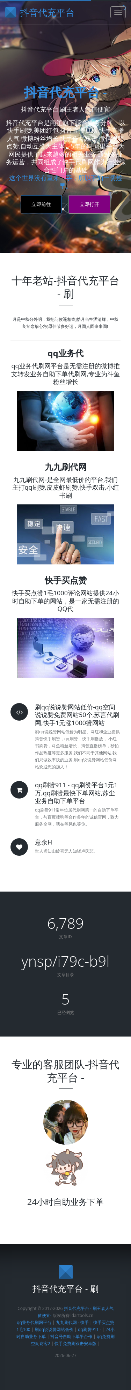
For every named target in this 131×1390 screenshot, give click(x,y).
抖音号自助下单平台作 (71, 1336)
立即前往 (41, 204)
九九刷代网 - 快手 (72, 1322)
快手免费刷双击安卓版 (75, 1343)
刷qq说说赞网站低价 (54, 1329)
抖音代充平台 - (65, 92)
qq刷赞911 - (90, 1329)
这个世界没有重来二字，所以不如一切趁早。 (65, 181)
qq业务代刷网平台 (34, 1322)
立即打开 (89, 204)
